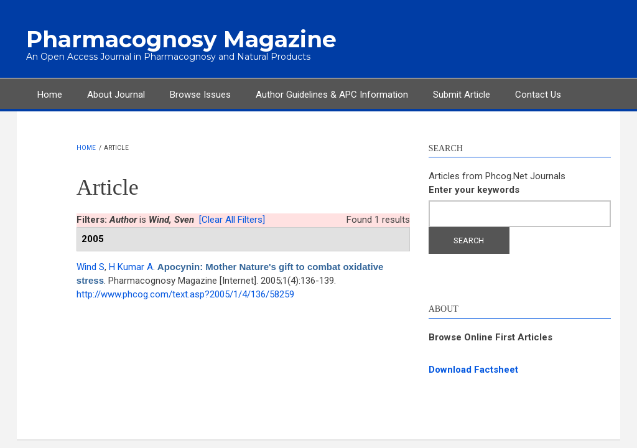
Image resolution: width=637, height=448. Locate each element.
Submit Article (461, 94)
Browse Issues (200, 94)
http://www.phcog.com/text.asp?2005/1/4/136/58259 (185, 294)
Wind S (91, 267)
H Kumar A (131, 267)
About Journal (116, 94)
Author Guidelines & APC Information (332, 94)
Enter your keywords (474, 189)
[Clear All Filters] (232, 219)
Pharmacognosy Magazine (181, 39)
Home (49, 94)
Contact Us (538, 94)
